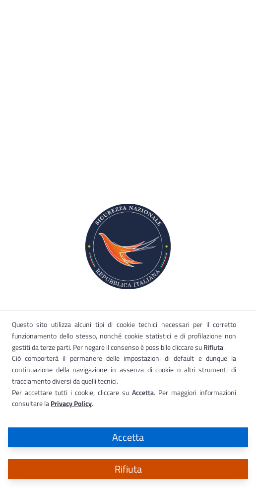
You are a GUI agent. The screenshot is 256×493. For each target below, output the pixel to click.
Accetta (128, 437)
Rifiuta (128, 469)
